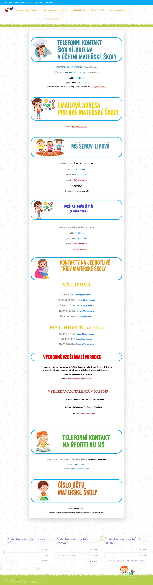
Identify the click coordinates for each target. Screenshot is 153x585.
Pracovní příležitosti (51, 19)
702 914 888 (79, 78)
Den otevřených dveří (66, 556)
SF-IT (17, 579)
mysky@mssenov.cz (84, 295)
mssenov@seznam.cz (45, 3)
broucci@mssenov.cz (85, 311)
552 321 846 (82, 82)
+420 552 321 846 (66, 3)
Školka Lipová (80, 10)
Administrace (143, 578)
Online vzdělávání (119, 10)
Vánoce (12, 561)
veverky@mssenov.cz (85, 316)
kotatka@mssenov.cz (85, 305)
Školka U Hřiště (98, 10)
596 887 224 (82, 238)
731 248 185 (79, 233)
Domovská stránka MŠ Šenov (56, 10)
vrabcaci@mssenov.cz (86, 300)
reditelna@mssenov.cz (79, 469)
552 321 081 (80, 464)
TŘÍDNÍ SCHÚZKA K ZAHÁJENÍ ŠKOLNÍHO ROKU (125, 561)
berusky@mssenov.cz (85, 344)
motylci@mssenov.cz (85, 334)
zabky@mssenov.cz (84, 339)
